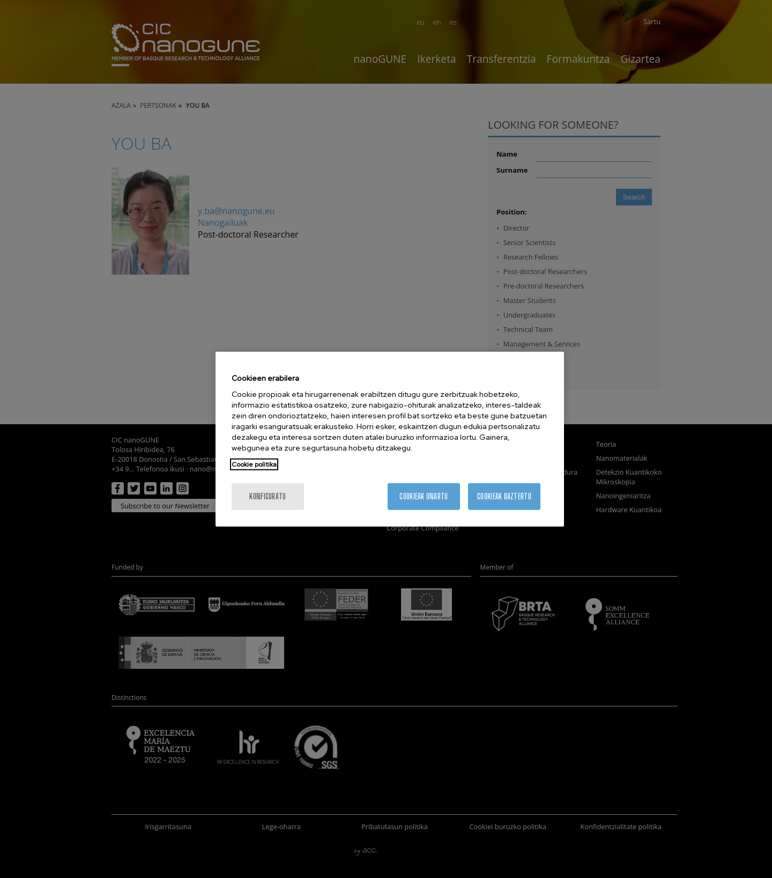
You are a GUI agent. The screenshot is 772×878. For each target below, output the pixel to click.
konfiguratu (267, 496)
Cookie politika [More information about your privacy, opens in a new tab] (254, 464)
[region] (390, 439)
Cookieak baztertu (504, 496)
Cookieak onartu (423, 496)
